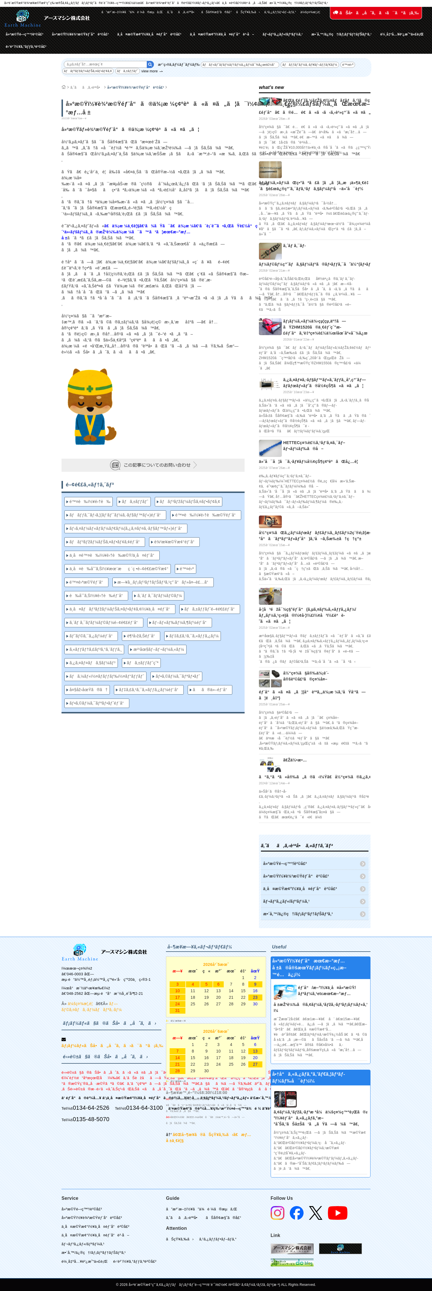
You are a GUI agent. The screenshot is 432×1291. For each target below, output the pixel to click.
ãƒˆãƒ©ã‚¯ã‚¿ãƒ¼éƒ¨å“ (93, 636)
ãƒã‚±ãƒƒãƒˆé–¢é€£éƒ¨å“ (211, 609)
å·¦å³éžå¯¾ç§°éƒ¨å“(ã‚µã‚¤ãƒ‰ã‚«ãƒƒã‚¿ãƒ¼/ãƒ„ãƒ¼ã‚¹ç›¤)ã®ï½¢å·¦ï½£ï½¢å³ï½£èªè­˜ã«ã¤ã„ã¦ (307, 615)
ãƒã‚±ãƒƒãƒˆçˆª (142, 663)
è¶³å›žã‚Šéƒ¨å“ (142, 636)
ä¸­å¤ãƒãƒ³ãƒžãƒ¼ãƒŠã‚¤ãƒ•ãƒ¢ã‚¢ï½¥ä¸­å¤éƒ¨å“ (121, 609)
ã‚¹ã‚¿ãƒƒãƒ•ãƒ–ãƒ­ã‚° (280, 12)
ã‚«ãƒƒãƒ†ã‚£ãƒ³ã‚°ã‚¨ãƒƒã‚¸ (96, 649)
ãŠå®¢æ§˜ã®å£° (216, 12)
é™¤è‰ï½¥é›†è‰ (90, 501)
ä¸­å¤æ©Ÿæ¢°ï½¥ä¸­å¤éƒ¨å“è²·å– (222, 34)
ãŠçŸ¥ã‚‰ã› (248, 12)
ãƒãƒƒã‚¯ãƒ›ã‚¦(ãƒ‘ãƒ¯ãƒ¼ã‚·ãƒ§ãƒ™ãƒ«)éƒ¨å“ (117, 515)
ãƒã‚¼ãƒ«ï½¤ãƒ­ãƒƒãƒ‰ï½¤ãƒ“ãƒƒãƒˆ (107, 676)
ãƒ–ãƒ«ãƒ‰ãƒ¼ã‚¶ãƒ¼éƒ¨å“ (181, 622)
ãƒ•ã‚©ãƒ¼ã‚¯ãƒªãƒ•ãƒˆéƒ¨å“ (98, 703)
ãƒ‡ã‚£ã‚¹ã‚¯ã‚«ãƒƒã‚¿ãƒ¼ (194, 636)
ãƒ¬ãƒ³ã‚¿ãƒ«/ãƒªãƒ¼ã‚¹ (283, 34)
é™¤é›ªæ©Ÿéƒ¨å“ (88, 582)
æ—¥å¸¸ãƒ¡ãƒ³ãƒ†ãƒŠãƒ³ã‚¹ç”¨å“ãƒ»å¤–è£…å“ (164, 582)
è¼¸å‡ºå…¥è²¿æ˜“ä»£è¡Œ (401, 34)
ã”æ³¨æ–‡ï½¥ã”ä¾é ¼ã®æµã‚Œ (132, 12)
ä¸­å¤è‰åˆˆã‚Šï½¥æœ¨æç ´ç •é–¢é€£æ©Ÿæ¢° (119, 568)
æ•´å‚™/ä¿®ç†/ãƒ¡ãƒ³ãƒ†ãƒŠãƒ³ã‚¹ (341, 34)
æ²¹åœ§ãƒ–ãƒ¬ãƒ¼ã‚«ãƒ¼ (158, 649)
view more (149, 71)
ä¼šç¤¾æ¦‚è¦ (311, 12)
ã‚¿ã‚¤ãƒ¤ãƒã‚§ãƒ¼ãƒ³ (93, 663)
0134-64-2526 (91, 1108)
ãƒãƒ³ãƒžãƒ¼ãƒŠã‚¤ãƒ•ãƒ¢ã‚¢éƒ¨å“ (106, 542)
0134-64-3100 (144, 1108)
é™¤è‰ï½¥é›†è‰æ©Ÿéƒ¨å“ (207, 515)
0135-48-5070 (91, 1119)
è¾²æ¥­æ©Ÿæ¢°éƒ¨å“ (175, 542)
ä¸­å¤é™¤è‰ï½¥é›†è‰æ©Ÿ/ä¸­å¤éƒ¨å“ (113, 555)
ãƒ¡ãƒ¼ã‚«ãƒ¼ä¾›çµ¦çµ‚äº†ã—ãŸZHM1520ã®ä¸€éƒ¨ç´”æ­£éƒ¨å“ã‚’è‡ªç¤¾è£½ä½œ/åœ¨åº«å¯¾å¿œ (325, 327)
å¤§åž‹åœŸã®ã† (89, 689)
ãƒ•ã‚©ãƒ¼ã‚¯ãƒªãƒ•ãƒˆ (178, 676)
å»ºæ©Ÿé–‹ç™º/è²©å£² (24, 34)
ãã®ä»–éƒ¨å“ (211, 689)
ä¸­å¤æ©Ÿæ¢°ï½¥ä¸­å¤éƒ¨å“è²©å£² (149, 34)
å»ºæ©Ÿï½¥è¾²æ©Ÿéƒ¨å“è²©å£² (80, 34)
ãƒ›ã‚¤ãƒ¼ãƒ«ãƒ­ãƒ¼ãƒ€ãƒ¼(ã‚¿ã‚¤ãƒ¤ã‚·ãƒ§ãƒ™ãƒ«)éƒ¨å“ (127, 528)
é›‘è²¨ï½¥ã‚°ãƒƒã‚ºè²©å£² (26, 47)
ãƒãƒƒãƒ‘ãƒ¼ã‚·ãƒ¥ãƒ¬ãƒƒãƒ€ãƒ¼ (309, 64)
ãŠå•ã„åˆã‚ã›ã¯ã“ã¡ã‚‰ (376, 12)
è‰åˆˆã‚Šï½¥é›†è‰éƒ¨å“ (98, 595)
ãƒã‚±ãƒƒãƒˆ (127, 71)
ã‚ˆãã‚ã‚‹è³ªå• (182, 12)
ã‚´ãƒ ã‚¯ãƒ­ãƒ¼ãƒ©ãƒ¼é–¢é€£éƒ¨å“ (105, 622)
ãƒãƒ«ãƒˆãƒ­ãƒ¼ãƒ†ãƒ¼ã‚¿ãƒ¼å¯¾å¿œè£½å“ (240, 64)
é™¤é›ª (347, 64)
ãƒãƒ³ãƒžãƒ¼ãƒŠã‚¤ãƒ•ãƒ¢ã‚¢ (88, 71)
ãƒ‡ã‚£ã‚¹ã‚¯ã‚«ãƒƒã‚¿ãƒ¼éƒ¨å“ (150, 689)
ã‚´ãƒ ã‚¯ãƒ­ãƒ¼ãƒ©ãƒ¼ (159, 595)
